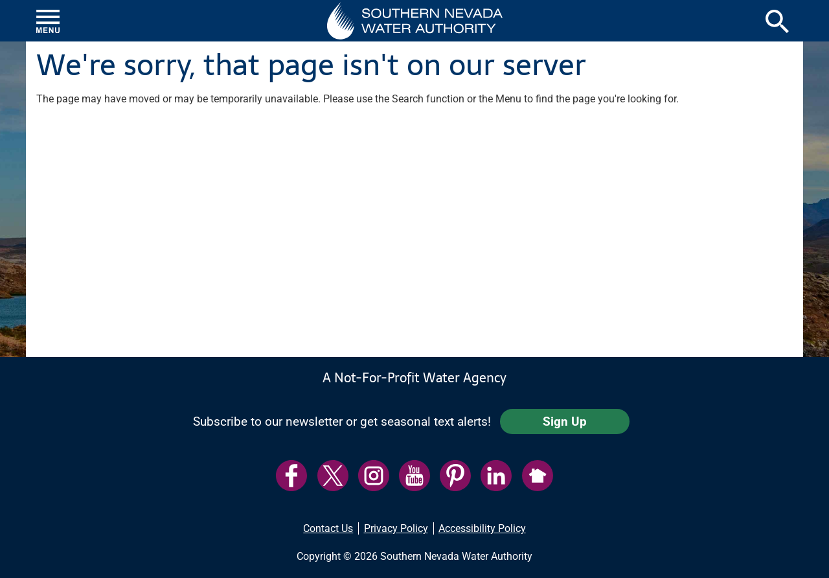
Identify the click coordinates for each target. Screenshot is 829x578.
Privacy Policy (396, 528)
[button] (415, 21)
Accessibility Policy (482, 528)
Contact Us (328, 528)
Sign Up (565, 421)
